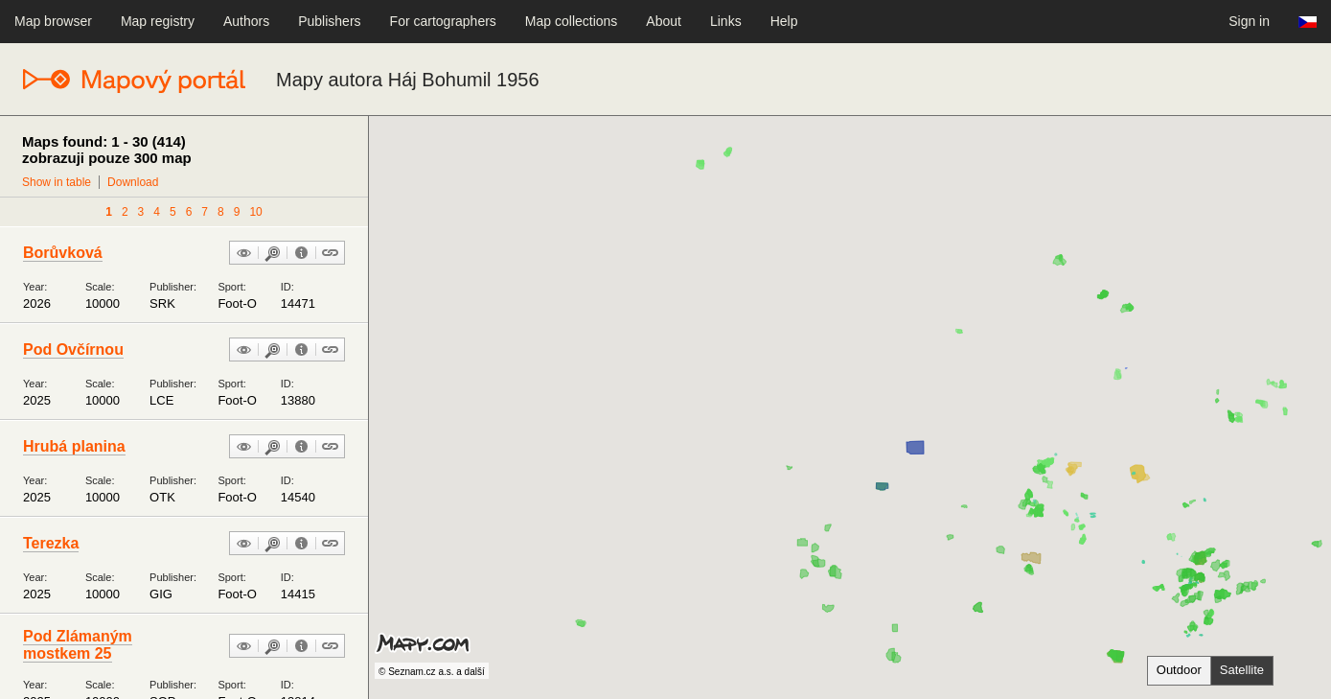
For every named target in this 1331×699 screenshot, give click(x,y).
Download (132, 182)
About (663, 21)
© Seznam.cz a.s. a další (432, 671)
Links (726, 21)
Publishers (329, 21)
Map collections (571, 21)
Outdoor (1179, 670)
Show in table (56, 182)
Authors (246, 21)
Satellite (1242, 670)
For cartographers (443, 21)
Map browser (53, 21)
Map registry (158, 21)
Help (784, 21)
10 (255, 212)
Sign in (1249, 21)
